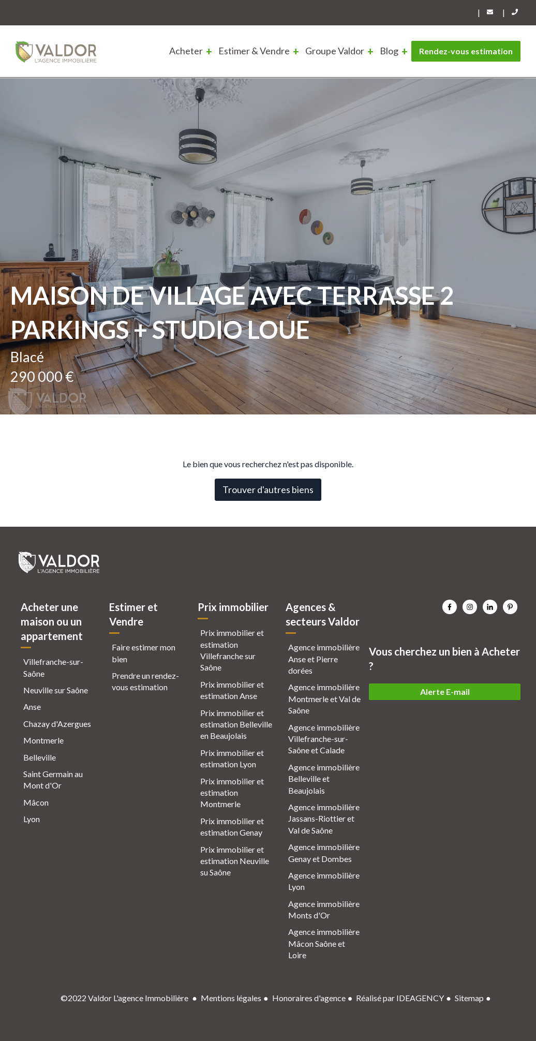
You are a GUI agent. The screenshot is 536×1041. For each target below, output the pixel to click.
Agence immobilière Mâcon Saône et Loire (324, 943)
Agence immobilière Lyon (324, 880)
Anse (32, 706)
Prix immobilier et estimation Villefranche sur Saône (232, 650)
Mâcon (36, 802)
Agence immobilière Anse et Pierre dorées (324, 658)
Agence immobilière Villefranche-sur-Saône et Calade (324, 738)
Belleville (39, 757)
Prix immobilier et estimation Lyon (232, 758)
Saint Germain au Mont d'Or (53, 779)
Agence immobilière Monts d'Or (324, 909)
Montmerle (43, 740)
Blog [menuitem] (389, 50)
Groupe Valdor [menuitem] (334, 50)
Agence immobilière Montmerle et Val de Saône (324, 698)
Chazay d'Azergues (57, 723)
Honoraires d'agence (309, 998)
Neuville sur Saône (55, 690)
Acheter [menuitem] (186, 50)
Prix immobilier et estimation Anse (232, 690)
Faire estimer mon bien (143, 652)
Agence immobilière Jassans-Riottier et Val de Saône (324, 818)
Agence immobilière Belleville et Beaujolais (324, 778)
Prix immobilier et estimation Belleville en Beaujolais (236, 724)
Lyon (31, 819)
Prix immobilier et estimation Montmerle (232, 792)
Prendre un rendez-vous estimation (145, 681)
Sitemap (469, 998)
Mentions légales (231, 998)
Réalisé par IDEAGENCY (400, 998)
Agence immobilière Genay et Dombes (324, 852)
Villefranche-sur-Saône (53, 667)
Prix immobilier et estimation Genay (232, 826)
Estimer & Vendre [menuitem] (254, 50)
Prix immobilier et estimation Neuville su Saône (234, 861)
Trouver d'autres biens (268, 489)
